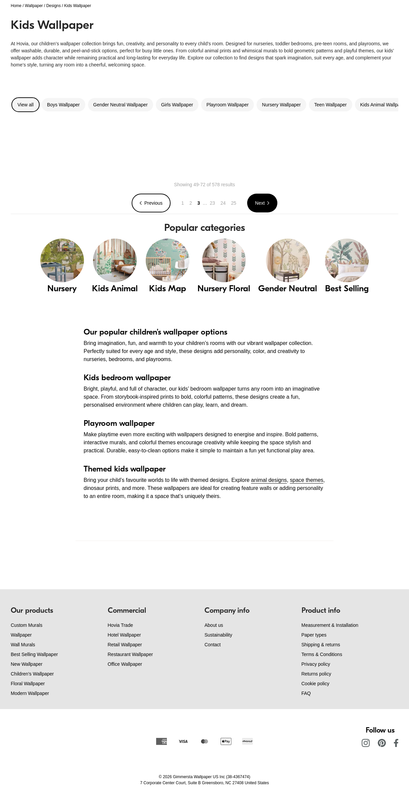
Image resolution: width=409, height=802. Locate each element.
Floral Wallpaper (28, 683)
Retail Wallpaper (125, 644)
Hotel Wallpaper (124, 635)
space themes (306, 480)
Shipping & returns (321, 644)
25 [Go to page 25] (233, 203)
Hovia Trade (120, 625)
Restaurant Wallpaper (130, 654)
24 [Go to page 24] (223, 203)
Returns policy (316, 673)
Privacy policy (316, 664)
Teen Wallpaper (330, 104)
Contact (212, 644)
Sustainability (218, 635)
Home (16, 5)
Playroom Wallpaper (228, 104)
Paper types (314, 635)
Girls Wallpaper (177, 104)
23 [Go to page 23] (212, 203)
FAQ (306, 693)
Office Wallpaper (125, 664)
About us (213, 625)
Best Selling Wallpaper (34, 654)
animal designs (269, 480)
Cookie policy (315, 683)
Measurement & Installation (330, 625)
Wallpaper (34, 5)
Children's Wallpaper (32, 673)
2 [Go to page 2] (190, 203)
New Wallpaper (26, 664)
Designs (53, 5)
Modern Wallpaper (30, 693)
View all (25, 104)
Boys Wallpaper (63, 104)
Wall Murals (23, 644)
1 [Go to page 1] (182, 203)
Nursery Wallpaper (281, 104)
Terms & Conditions (322, 654)
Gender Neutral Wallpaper (120, 104)
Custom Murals (26, 625)
